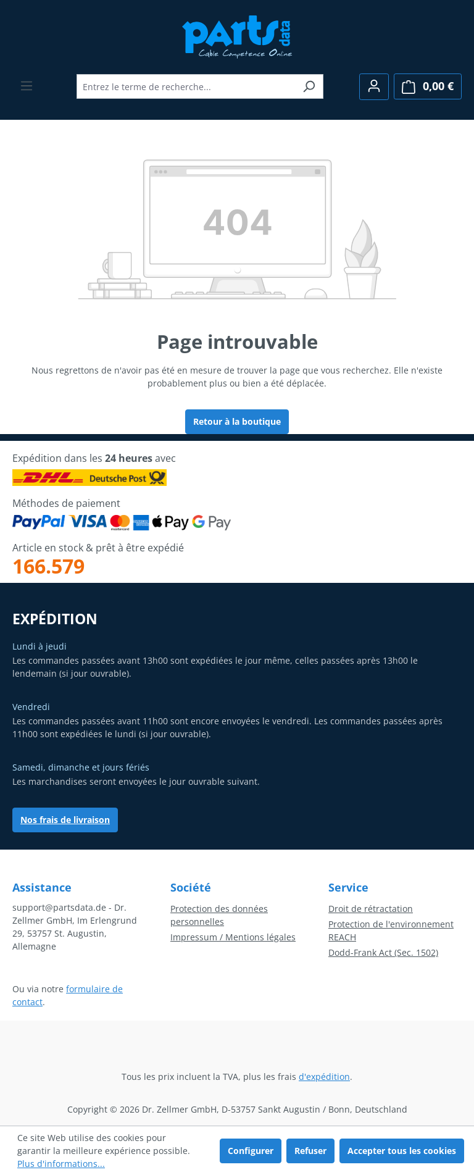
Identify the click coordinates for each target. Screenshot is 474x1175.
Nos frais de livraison (65, 820)
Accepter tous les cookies (401, 1150)
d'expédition (324, 1076)
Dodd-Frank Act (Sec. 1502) (383, 952)
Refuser (310, 1150)
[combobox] (186, 86)
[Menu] (26, 86)
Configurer (250, 1150)
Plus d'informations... (61, 1163)
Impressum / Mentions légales (233, 937)
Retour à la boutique (237, 421)
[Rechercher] (308, 86)
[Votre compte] (374, 86)
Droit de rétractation (370, 908)
